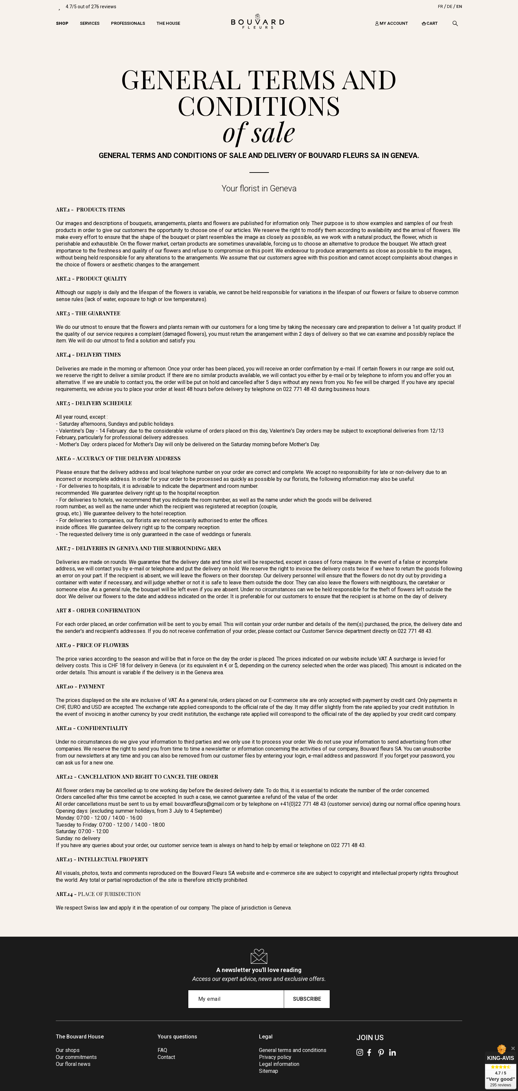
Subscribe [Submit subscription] (307, 999)
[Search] (455, 23)
